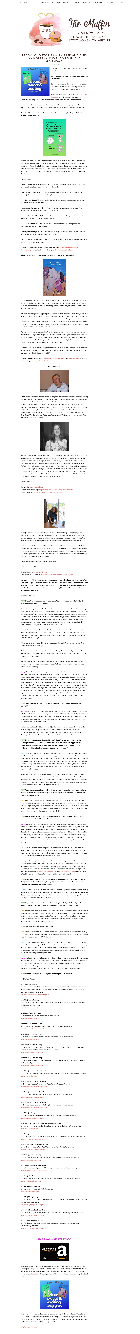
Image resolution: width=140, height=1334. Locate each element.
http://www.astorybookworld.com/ (32, 1118)
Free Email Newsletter (114, 2)
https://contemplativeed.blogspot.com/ (34, 1087)
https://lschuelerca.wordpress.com (32, 1215)
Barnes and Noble (71, 247)
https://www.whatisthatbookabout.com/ (34, 1171)
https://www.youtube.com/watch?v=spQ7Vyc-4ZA (57, 575)
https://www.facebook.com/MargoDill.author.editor (56, 490)
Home (19, 2)
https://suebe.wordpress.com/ (31, 1181)
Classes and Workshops (45, 2)
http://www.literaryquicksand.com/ (32, 1097)
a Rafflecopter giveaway (29, 1327)
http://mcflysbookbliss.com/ (30, 1192)
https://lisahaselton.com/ (29, 1076)
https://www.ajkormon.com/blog (32, 1052)
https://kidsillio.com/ (40, 572)
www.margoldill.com (36, 487)
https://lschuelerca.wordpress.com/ (33, 1150)
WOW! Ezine (28, 2)
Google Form (47, 588)
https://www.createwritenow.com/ (32, 1029)
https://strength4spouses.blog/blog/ (33, 1205)
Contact (77, 2)
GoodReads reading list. (63, 250)
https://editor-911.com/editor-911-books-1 (48, 492)
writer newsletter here (67, 871)
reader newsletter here (46, 871)
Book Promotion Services (93, 2)
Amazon (61, 247)
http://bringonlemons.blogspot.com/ (33, 1139)
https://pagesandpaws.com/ (30, 1018)
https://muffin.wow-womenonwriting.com (35, 995)
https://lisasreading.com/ (29, 1008)
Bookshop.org (26, 250)
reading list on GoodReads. (42, 361)
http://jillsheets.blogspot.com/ (31, 1160)
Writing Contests (64, 2)
